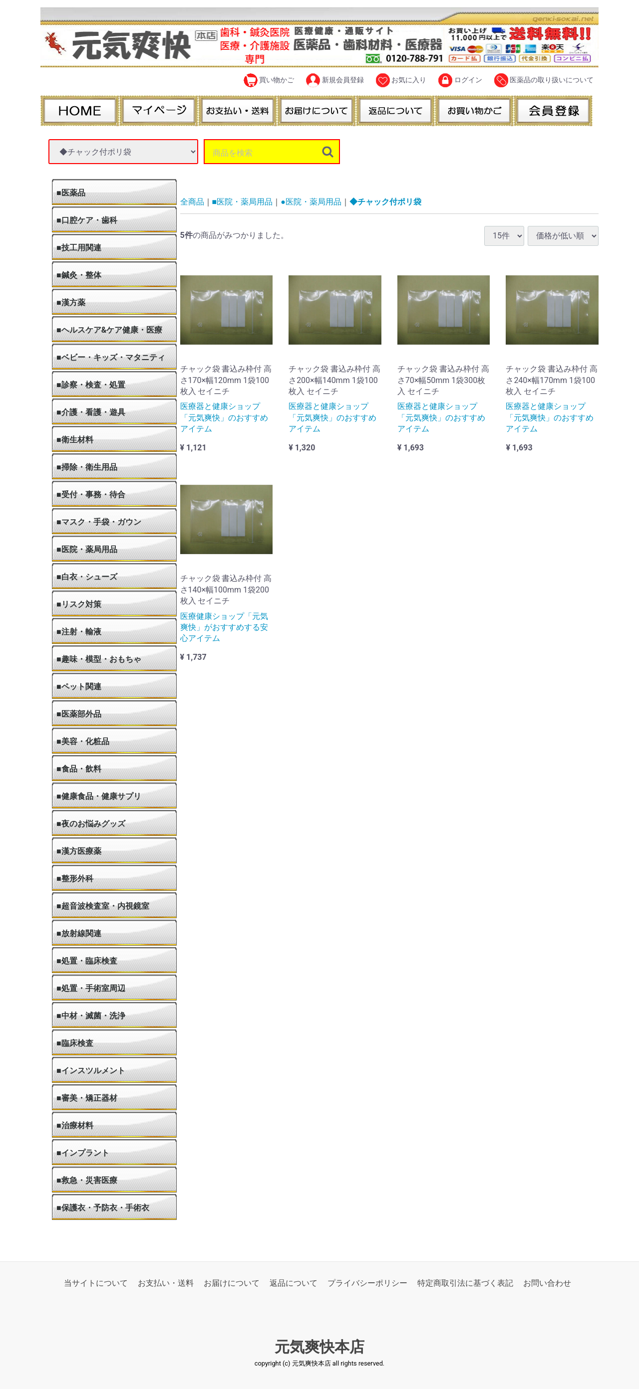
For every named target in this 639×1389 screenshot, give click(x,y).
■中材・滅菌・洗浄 (90, 1015)
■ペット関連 (78, 686)
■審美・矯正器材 (86, 1098)
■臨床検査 (74, 1043)
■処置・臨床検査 (86, 961)
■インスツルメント (90, 1070)
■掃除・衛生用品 (86, 467)
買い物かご (269, 80)
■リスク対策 (78, 604)
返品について (294, 1283)
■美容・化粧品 (82, 741)
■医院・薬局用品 (86, 549)
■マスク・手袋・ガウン (98, 522)
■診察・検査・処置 (90, 385)
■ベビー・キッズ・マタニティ (110, 357)
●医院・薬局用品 (311, 201)
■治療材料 (74, 1125)
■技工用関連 (78, 247)
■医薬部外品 (78, 714)
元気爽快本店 (319, 1347)
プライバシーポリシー (367, 1283)
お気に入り (401, 80)
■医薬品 (70, 193)
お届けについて (232, 1283)
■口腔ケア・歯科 (86, 220)
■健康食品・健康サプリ (98, 796)
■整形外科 (74, 878)
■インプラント (82, 1153)
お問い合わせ (547, 1283)
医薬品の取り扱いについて (544, 80)
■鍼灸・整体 (78, 275)
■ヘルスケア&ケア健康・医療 (109, 330)
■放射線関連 (78, 933)
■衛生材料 (74, 439)
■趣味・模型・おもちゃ (98, 659)
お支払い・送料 (166, 1283)
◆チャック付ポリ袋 (385, 201)
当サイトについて (96, 1283)
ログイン (460, 80)
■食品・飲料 (78, 769)
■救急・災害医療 (86, 1180)
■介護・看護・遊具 (90, 412)
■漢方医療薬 (78, 851)
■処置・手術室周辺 (90, 988)
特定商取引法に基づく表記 (465, 1283)
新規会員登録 (334, 80)
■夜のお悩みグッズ (90, 823)
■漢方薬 (70, 302)
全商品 (192, 201)
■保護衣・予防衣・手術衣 (102, 1207)
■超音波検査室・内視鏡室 (102, 906)
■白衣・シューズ (86, 577)
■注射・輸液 (78, 631)
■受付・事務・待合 (90, 494)
